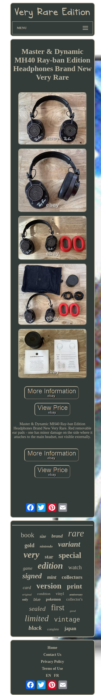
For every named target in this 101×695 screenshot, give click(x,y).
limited (37, 618)
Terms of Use (52, 669)
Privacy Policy (52, 662)
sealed (37, 608)
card (27, 587)
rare (76, 533)
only (25, 599)
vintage (67, 619)
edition (50, 566)
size (43, 536)
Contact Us (52, 655)
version (48, 585)
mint (51, 577)
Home (52, 648)
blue (36, 599)
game (27, 568)
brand (57, 536)
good (73, 610)
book (27, 535)
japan (70, 628)
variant (69, 544)
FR (56, 676)
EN (48, 676)
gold (29, 545)
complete (53, 629)
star (49, 557)
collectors (72, 577)
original (27, 594)
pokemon (53, 599)
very (32, 555)
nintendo (46, 546)
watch (75, 567)
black (35, 627)
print (74, 586)
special (70, 555)
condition (43, 594)
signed (32, 576)
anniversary (76, 594)
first (57, 607)
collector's (74, 599)
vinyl (60, 593)
